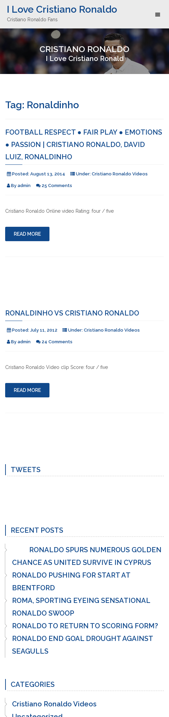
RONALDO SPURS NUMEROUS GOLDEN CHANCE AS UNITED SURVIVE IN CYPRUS (86, 556)
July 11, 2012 (43, 330)
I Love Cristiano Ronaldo (62, 9)
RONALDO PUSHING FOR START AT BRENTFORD (71, 581)
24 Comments (57, 341)
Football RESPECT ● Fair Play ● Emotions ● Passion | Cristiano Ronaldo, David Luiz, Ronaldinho (83, 144)
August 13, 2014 (47, 173)
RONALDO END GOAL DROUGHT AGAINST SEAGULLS (82, 644)
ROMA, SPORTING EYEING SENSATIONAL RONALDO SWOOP (81, 606)
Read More (27, 234)
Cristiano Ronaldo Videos (120, 173)
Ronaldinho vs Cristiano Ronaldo (72, 313)
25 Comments (57, 185)
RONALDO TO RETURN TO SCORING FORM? (85, 626)
